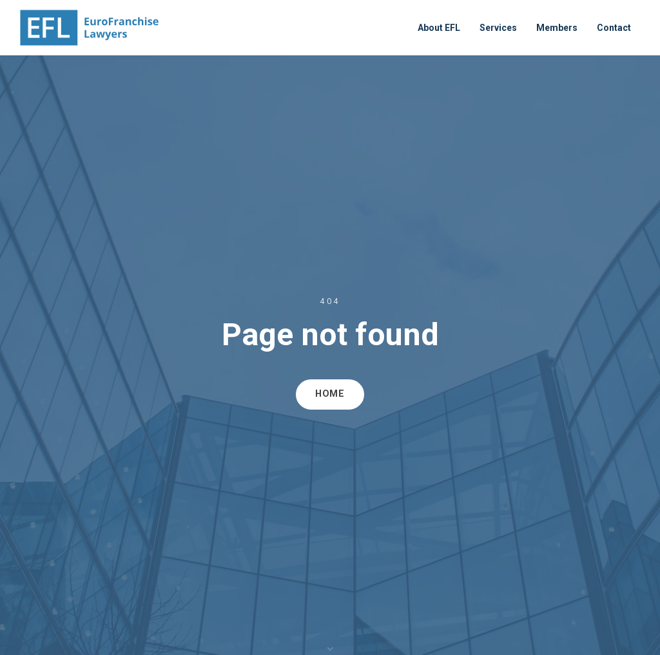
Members (557, 28)
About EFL (439, 28)
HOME (329, 393)
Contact (614, 28)
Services (498, 28)
